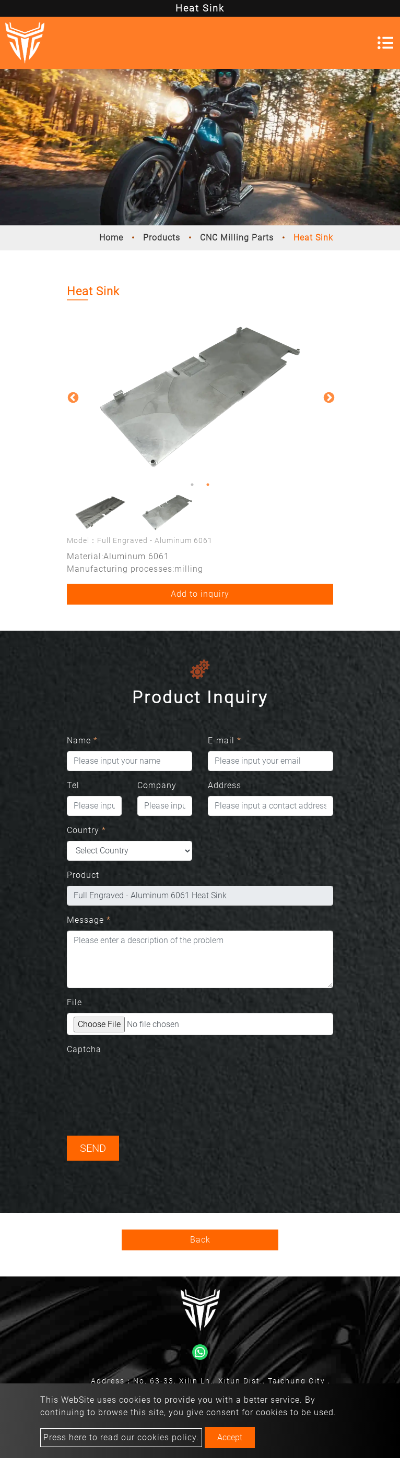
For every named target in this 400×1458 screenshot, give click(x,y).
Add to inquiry (200, 594)
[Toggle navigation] (385, 42)
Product (83, 875)
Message (89, 920)
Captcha (84, 1049)
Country (86, 830)
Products (161, 238)
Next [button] (328, 397)
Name (82, 740)
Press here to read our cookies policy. (121, 1437)
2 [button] (208, 484)
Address (224, 785)
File (74, 1002)
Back (200, 1240)
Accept (229, 1437)
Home (111, 238)
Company (157, 785)
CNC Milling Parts (237, 238)
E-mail (224, 740)
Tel (73, 785)
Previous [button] (72, 397)
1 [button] (192, 484)
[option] (200, 397)
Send (93, 1148)
